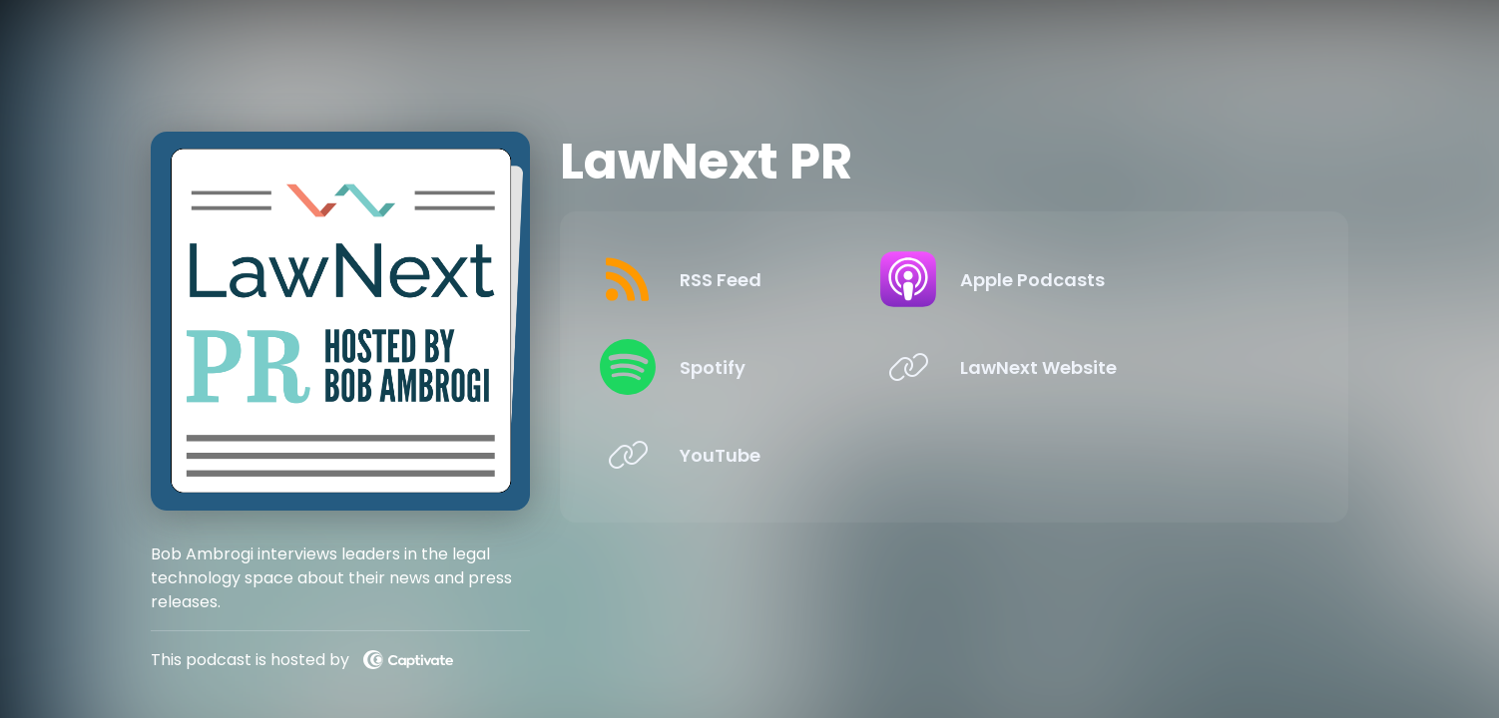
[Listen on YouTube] (765, 455)
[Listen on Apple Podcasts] (1127, 279)
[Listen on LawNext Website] (1127, 367)
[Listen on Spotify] (765, 367)
